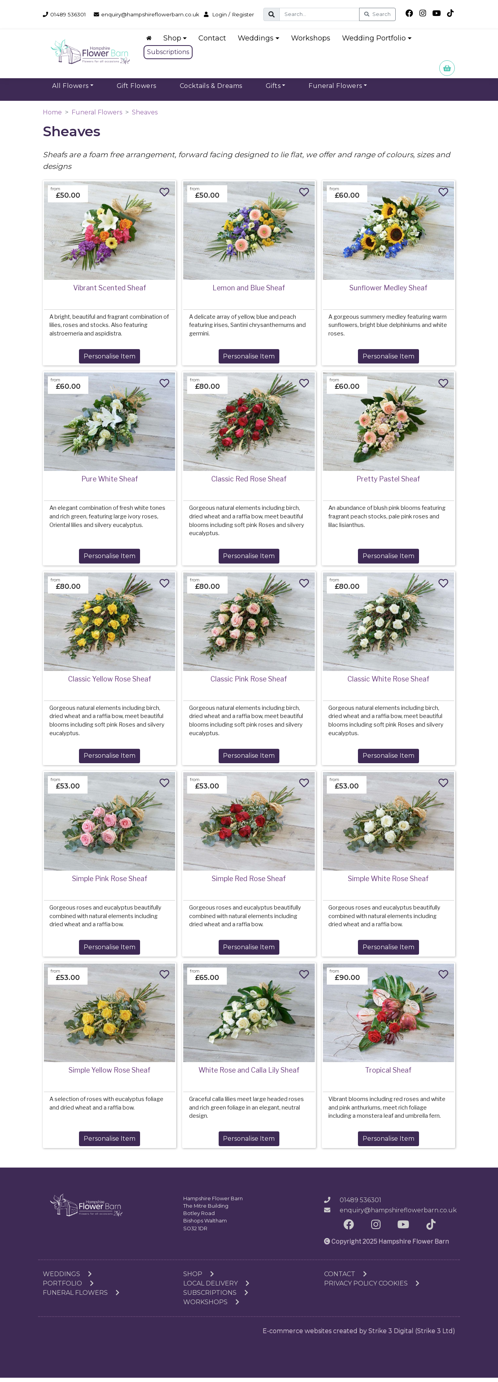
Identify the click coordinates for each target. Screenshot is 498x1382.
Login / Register (70, 21)
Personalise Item (109, 360)
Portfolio (68, 1287)
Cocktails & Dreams (211, 90)
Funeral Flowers (97, 116)
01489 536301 (66, 12)
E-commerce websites (297, 1335)
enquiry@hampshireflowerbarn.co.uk (157, 12)
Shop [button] (175, 42)
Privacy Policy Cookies (371, 1287)
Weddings (67, 1278)
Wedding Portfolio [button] (376, 42)
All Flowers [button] (70, 90)
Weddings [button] (258, 42)
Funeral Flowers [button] (335, 90)
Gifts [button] (273, 90)
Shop (198, 1278)
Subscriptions (170, 56)
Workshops (313, 42)
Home (52, 116)
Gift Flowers (136, 90)
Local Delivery (216, 1287)
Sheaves (145, 116)
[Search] (328, 14)
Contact (215, 42)
